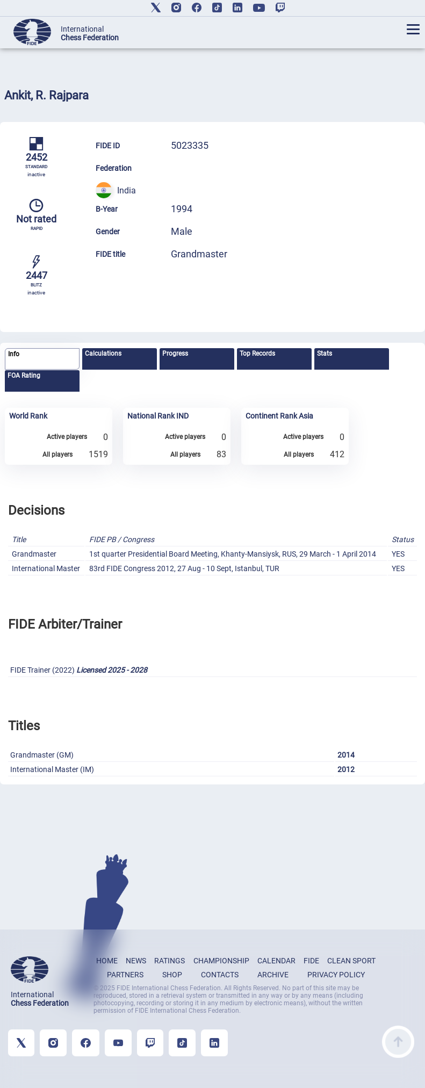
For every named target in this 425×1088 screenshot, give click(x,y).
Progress (175, 353)
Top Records (257, 353)
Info (13, 354)
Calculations (103, 353)
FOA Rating (24, 375)
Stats (324, 353)
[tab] (42, 359)
